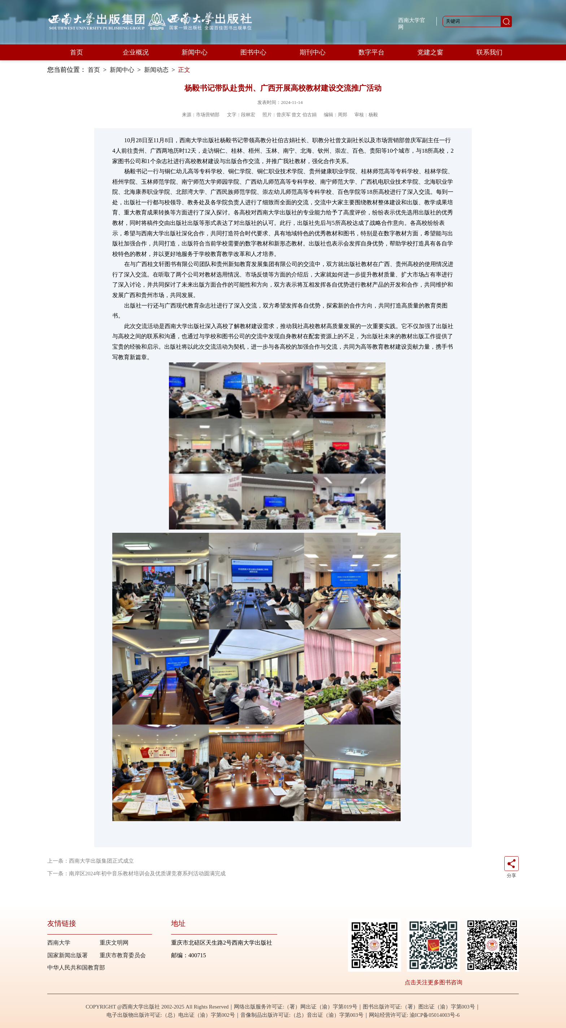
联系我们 (489, 52)
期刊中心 (313, 52)
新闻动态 (156, 69)
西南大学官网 (411, 23)
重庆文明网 (114, 942)
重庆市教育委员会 (123, 955)
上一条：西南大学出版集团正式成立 (90, 861)
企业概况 (136, 52)
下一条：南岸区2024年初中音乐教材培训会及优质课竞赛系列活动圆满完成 (136, 873)
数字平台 (371, 52)
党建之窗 (430, 52)
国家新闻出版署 (67, 955)
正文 (184, 69)
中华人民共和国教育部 (76, 967)
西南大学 (58, 942)
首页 (76, 52)
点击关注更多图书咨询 (433, 982)
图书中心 (253, 52)
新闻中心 (195, 52)
